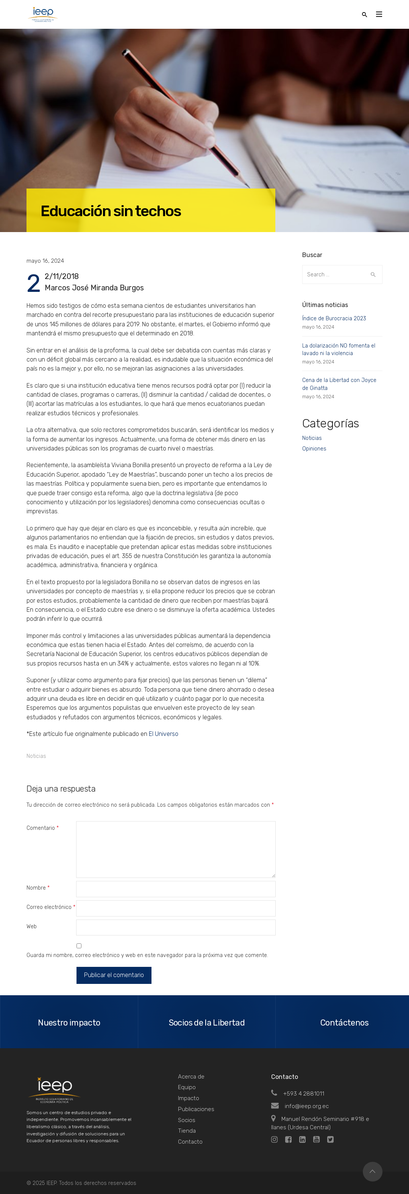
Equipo (187, 1087)
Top (372, 1172)
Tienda (187, 1130)
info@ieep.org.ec (300, 1106)
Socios (186, 1120)
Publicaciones (196, 1109)
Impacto (188, 1098)
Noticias (36, 756)
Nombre (38, 888)
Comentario (43, 828)
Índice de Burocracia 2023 (334, 318)
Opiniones (314, 449)
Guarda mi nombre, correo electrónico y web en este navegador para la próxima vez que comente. (147, 955)
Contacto (190, 1141)
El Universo (163, 733)
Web (32, 926)
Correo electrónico (51, 907)
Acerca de (191, 1076)
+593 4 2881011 (297, 1093)
